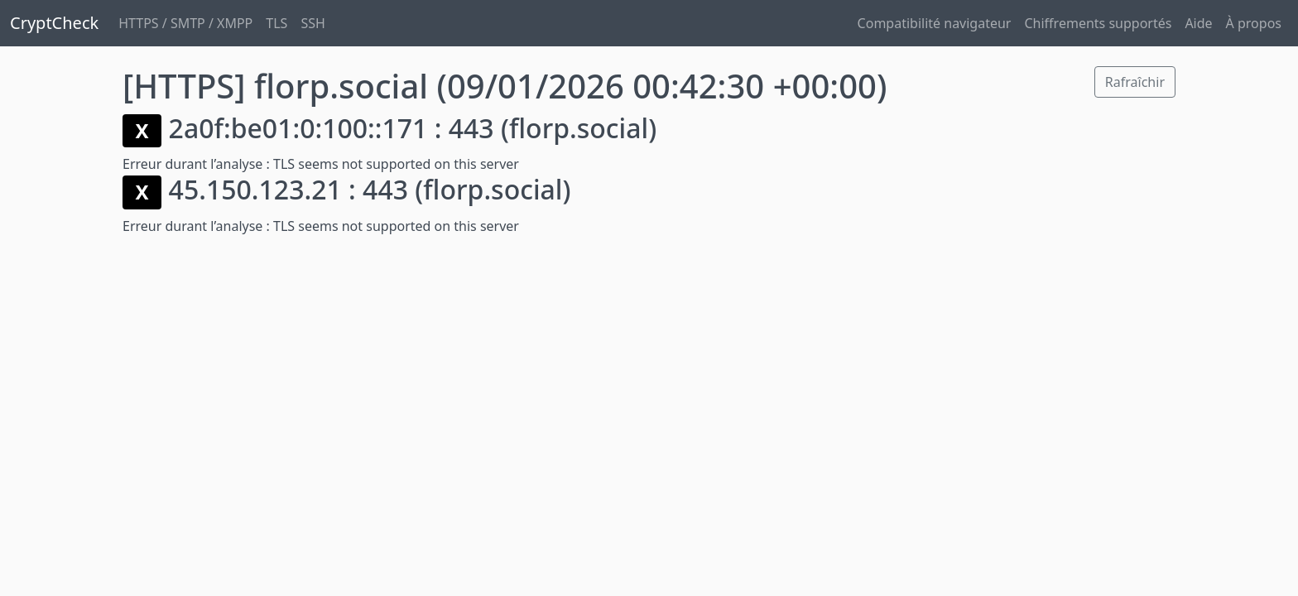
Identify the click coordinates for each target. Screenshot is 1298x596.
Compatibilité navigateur (935, 23)
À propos (1253, 23)
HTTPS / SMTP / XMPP (185, 23)
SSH (312, 23)
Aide (1198, 23)
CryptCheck (54, 23)
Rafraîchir (1135, 82)
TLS (276, 23)
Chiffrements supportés (1097, 23)
